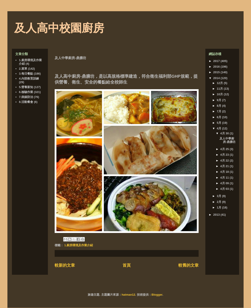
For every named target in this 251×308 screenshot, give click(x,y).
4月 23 (225, 154)
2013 (217, 214)
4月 (219, 128)
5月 (219, 122)
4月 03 (225, 189)
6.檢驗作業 (26, 92)
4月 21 (225, 166)
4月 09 (225, 183)
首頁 (127, 265)
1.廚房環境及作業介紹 (78, 245)
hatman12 (128, 294)
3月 (219, 196)
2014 (217, 78)
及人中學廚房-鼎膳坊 (227, 140)
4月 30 (225, 133)
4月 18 (225, 171)
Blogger (157, 294)
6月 (219, 117)
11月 (220, 88)
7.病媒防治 (26, 97)
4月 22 (225, 160)
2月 (219, 202)
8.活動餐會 (26, 102)
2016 (217, 66)
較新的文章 (65, 265)
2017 (217, 61)
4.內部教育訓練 (29, 78)
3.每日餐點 (26, 73)
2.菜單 (23, 68)
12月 (220, 83)
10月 (220, 94)
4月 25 (225, 149)
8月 (219, 105)
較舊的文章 (188, 265)
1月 (219, 207)
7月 (219, 111)
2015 (217, 72)
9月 (219, 100)
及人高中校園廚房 (59, 28)
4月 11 (225, 177)
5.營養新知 (26, 87)
